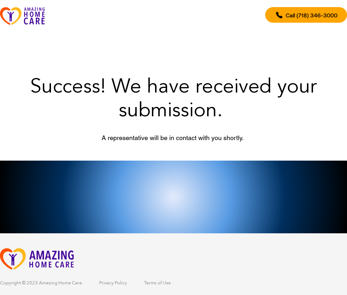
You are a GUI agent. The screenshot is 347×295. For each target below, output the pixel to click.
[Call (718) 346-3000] (306, 15)
